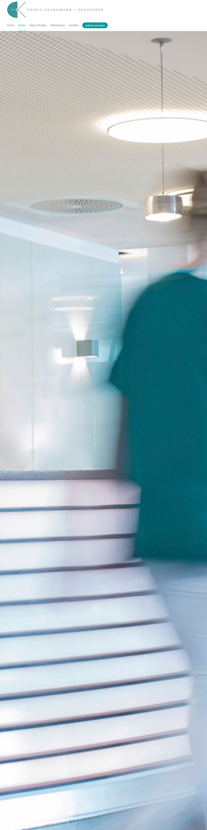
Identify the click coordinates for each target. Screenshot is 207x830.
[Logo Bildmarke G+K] (16, 3)
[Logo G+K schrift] (65, 10)
